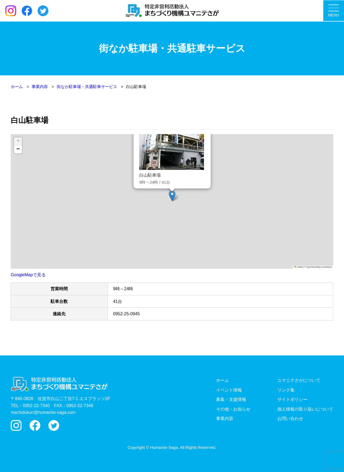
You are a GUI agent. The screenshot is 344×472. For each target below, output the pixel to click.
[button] (172, 195)
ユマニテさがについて (298, 380)
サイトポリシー (292, 399)
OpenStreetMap (314, 266)
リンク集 (286, 389)
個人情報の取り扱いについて (305, 409)
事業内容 (224, 418)
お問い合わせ (290, 418)
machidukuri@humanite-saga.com (43, 412)
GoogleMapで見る (28, 274)
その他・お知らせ (233, 409)
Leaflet (298, 266)
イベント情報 (229, 389)
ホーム (222, 380)
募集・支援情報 (231, 399)
